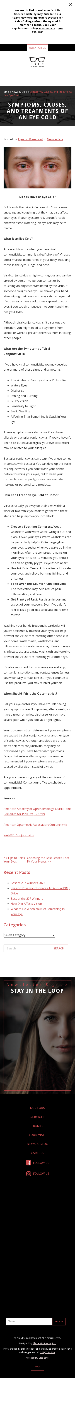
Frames (37, 1126)
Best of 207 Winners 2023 (28, 883)
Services (37, 1117)
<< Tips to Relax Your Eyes (14, 859)
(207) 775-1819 (47, 1352)
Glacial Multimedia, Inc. (44, 1343)
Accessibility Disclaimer (37, 1357)
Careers (37, 1153)
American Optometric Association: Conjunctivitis (35, 825)
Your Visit (37, 1135)
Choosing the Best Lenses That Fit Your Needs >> (48, 859)
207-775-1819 (46, 28)
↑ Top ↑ (37, 1367)
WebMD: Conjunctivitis (19, 835)
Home (5, 91)
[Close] (70, 4)
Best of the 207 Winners (27, 899)
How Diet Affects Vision (26, 904)
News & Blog (19, 91)
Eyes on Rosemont (30, 139)
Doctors (37, 1108)
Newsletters (55, 139)
